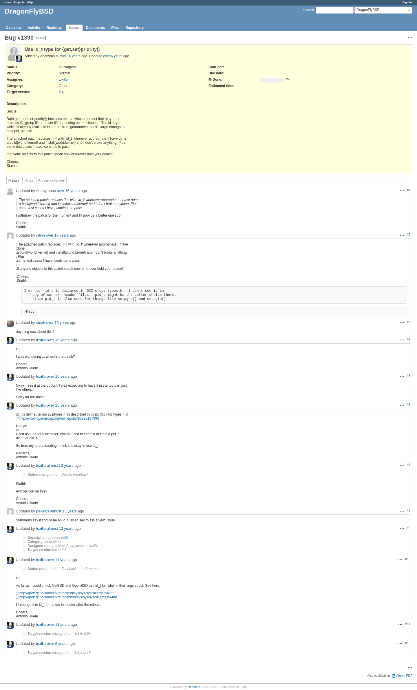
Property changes (51, 180)
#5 (408, 375)
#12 (407, 643)
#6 (408, 404)
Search (308, 10)
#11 (407, 624)
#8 (408, 510)
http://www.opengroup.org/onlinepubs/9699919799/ (58, 418)
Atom (399, 675)
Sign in (407, 2)
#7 (408, 464)
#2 (408, 234)
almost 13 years (60, 466)
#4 (408, 339)
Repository (134, 28)
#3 (408, 322)
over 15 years (57, 323)
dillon (40, 235)
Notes (28, 180)
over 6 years (112, 56)
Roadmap (55, 28)
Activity (34, 28)
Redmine (194, 687)
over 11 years (58, 560)
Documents (95, 28)
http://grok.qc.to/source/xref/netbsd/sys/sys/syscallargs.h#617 (66, 593)
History (13, 180)
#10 (407, 559)
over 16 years (70, 56)
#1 (408, 190)
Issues (74, 28)
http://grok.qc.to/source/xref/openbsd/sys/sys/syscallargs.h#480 (68, 597)
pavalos (42, 511)
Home (7, 2)
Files (115, 28)
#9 (408, 528)
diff (64, 538)
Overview (13, 28)
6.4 (61, 92)
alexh (40, 323)
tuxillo (63, 80)
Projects (19, 2)
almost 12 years (60, 529)
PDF (409, 675)
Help (30, 2)
